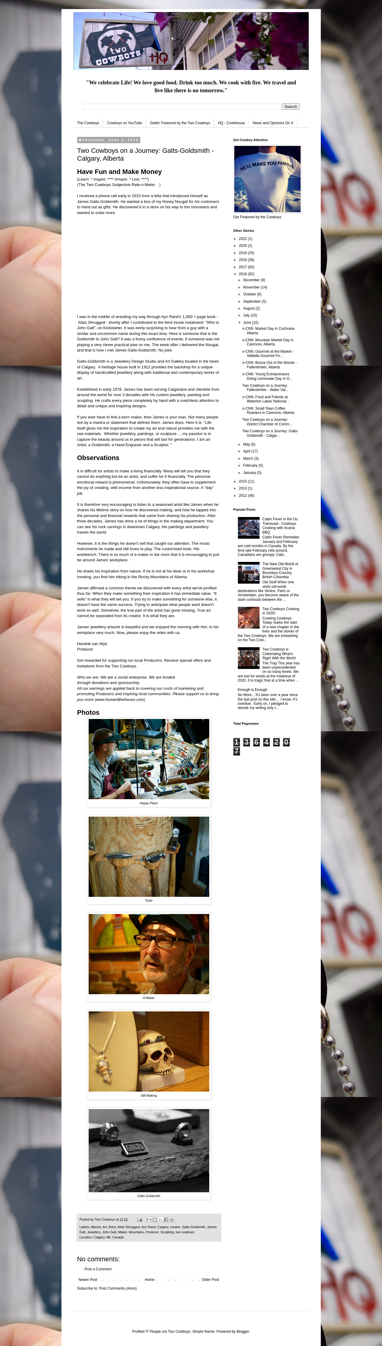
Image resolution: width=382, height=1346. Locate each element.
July (247, 315)
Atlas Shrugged (91, 322)
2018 (243, 260)
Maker (122, 1232)
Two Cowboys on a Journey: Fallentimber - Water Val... (265, 387)
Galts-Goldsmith (193, 1227)
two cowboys (185, 1232)
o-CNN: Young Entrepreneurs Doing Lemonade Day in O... (267, 376)
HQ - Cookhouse (231, 123)
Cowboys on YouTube (124, 123)
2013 (243, 488)
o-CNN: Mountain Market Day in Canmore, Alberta (267, 342)
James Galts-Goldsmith (135, 350)
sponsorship (128, 682)
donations (100, 682)
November (252, 287)
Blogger (243, 1331)
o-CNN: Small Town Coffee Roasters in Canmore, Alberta (268, 410)
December (252, 280)
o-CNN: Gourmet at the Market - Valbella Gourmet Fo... (268, 353)
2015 (243, 481)
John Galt (109, 1232)
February (250, 465)
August (249, 308)
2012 (243, 495)
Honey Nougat (175, 201)
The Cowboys (88, 123)
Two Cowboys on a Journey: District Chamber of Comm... (267, 422)
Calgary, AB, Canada (108, 1237)
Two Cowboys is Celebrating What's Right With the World (278, 653)
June (247, 322)
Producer (152, 1232)
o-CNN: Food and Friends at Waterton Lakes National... (265, 399)
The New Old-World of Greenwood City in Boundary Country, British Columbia (280, 570)
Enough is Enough (252, 690)
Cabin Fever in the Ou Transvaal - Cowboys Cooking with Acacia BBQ (280, 525)
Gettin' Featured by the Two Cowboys (180, 123)
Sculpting (167, 1232)
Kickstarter (112, 328)
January (250, 473)
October (250, 294)
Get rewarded (89, 660)
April (247, 451)
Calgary (162, 1227)
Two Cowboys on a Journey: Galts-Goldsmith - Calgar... (270, 433)
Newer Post (88, 1280)
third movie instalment (184, 322)
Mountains (136, 1232)
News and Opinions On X (273, 123)
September (252, 301)
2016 (243, 274)
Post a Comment (98, 1269)
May (247, 444)
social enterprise (132, 677)
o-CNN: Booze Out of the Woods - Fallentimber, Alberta (269, 365)
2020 (243, 246)
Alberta (96, 1227)
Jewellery (93, 1232)
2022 (243, 239)
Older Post (210, 1280)
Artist (112, 1227)
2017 (243, 267)
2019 (243, 253)
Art (105, 1227)
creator (175, 1227)
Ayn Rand (148, 1227)
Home (149, 1280)
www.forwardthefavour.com (120, 699)
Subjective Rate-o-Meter (133, 184)
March (248, 458)
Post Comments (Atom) (118, 1288)
